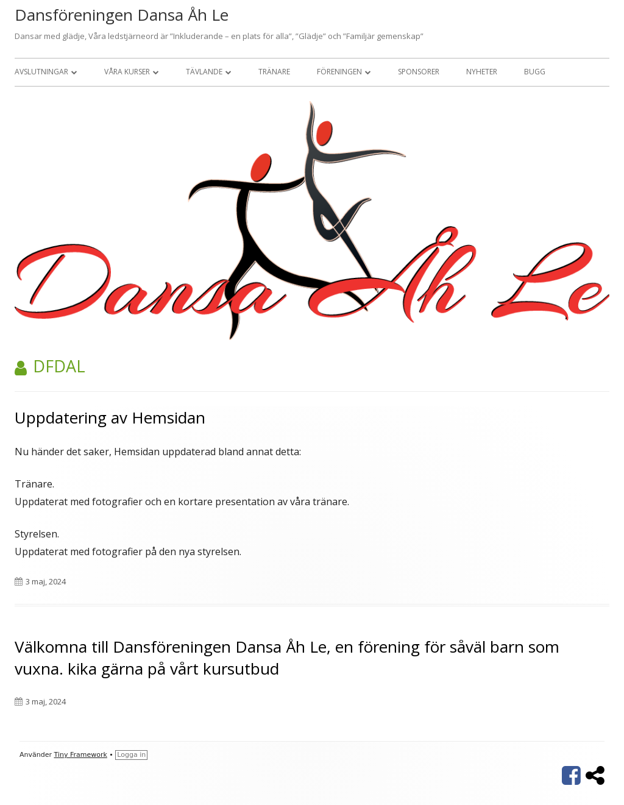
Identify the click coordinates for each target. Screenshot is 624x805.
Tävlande (204, 71)
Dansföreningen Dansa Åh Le (122, 15)
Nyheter (481, 71)
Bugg (534, 71)
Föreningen (339, 71)
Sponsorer (418, 71)
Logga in (131, 755)
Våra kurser (127, 71)
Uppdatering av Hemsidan (110, 417)
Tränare (274, 71)
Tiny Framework (80, 755)
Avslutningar (41, 71)
